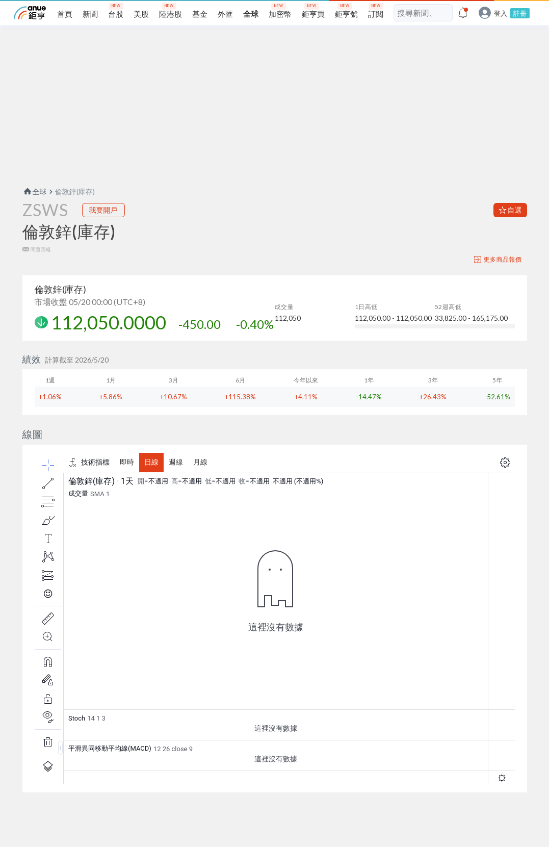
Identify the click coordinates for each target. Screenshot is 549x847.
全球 (34, 191)
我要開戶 (103, 210)
